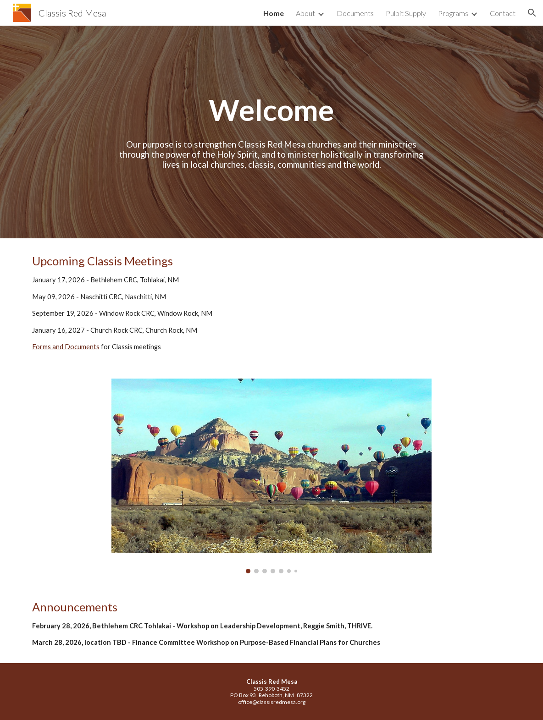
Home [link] (273, 13)
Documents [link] (355, 13)
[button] (532, 13)
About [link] (305, 13)
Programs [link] (453, 13)
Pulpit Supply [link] (406, 13)
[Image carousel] (271, 476)
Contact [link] (502, 13)
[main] (271, 110)
